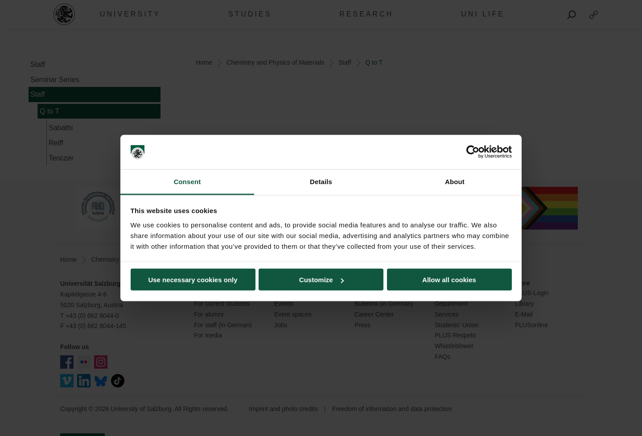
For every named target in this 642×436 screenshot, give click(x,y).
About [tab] (455, 181)
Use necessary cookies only (192, 280)
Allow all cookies (449, 280)
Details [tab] (321, 181)
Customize (321, 280)
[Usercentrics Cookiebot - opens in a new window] (473, 152)
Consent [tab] (187, 181)
